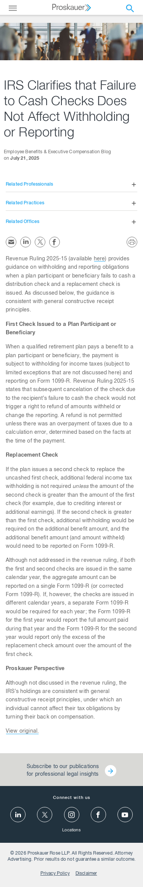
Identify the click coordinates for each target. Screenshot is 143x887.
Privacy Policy (55, 873)
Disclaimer (86, 873)
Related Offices (22, 222)
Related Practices (25, 203)
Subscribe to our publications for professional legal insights (63, 770)
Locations (71, 830)
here (99, 259)
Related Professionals (29, 184)
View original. (22, 731)
